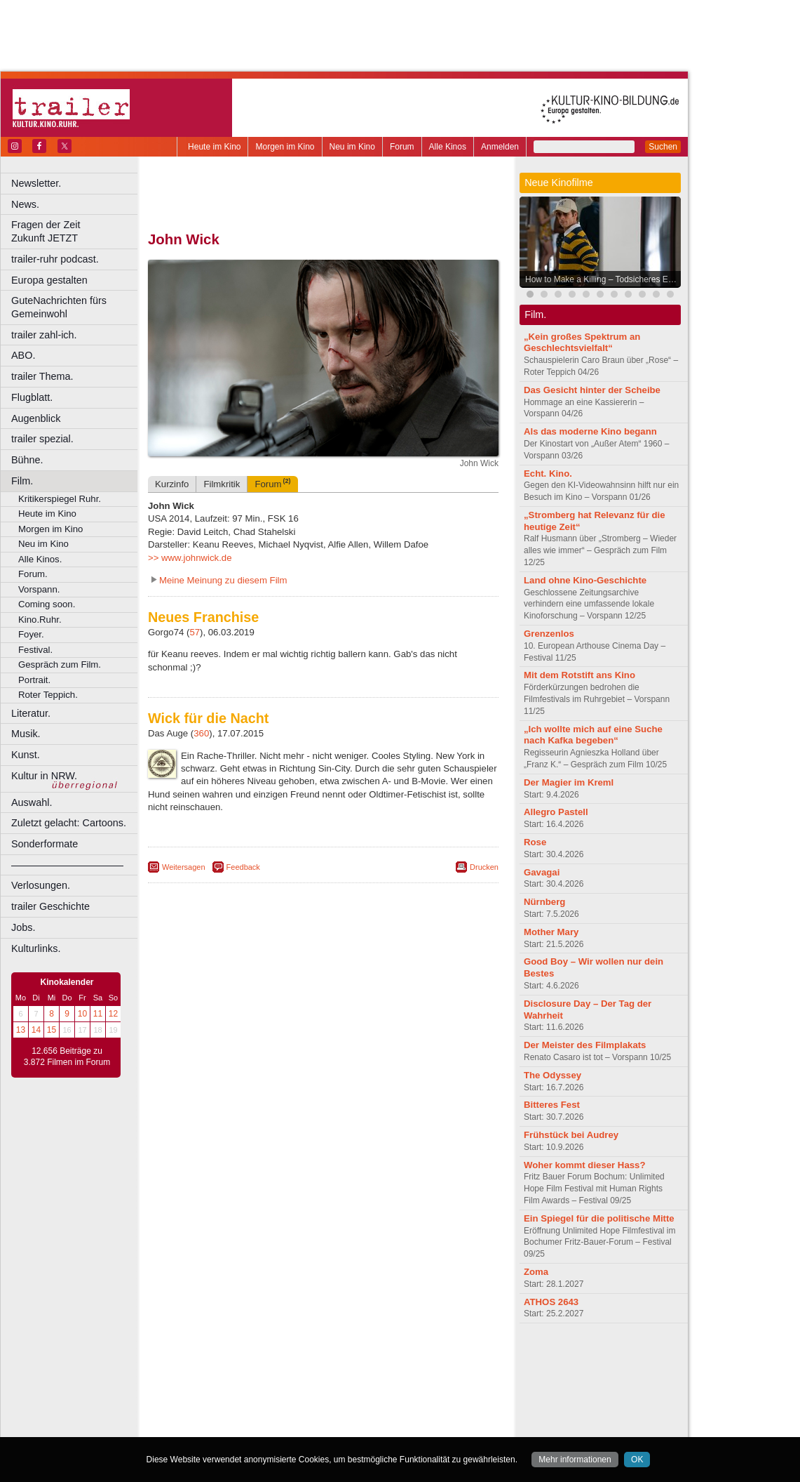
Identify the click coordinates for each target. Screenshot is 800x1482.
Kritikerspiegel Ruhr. (59, 499)
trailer (323, 1369)
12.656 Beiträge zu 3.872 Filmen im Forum (67, 1056)
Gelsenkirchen (302, 1393)
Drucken (484, 867)
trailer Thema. (42, 376)
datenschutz (365, 1357)
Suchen (663, 147)
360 (201, 733)
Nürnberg (544, 902)
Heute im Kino (214, 147)
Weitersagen (183, 867)
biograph (210, 1369)
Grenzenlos (549, 633)
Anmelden (500, 147)
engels (281, 1369)
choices (248, 1369)
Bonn (246, 1381)
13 (20, 1030)
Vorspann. (39, 589)
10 (82, 1014)
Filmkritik (221, 484)
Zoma (536, 1271)
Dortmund (341, 1381)
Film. (22, 481)
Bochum (216, 1381)
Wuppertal (381, 1416)
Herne (374, 1393)
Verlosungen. (40, 885)
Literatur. (30, 713)
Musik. (26, 733)
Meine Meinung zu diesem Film (223, 580)
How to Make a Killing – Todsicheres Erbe (602, 279)
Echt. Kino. (548, 473)
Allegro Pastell (556, 812)
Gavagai (542, 872)
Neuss (353, 1404)
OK (637, 1459)
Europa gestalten (49, 280)
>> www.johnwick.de (189, 558)
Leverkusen (250, 1404)
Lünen (287, 1404)
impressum (315, 1357)
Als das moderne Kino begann (590, 431)
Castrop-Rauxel (289, 1381)
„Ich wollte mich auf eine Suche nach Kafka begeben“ (593, 735)
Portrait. (34, 680)
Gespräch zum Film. (59, 664)
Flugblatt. (32, 397)
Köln (424, 1393)
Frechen (255, 1393)
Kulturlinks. (35, 948)
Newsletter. (36, 183)
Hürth (401, 1393)
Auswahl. (31, 802)
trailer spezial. (42, 438)
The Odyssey (552, 1075)
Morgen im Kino (284, 147)
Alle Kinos (447, 147)
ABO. (23, 355)
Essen (223, 1393)
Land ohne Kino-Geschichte (585, 580)
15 (51, 1030)
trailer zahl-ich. (44, 334)
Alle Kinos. (40, 559)
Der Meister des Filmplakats (585, 1045)
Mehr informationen (574, 1459)
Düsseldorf (385, 1381)
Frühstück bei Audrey (571, 1135)
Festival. (35, 649)
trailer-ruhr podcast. (55, 259)
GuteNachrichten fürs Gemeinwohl (59, 307)
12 (113, 1014)
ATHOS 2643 (551, 1302)
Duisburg (427, 1381)
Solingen (327, 1416)
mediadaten (437, 1357)
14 (36, 1030)
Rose (535, 842)
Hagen (346, 1393)
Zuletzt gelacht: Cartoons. (68, 822)
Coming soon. (46, 604)
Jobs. (23, 927)
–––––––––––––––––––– (67, 865)
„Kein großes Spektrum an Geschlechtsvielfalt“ (582, 342)
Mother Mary (551, 932)
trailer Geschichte (50, 906)
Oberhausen (393, 1404)
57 (194, 632)
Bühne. (27, 459)
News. (25, 204)
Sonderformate (44, 843)
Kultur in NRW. (44, 775)
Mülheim (320, 1404)
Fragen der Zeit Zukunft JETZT (76, 231)
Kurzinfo (172, 484)
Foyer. (31, 634)
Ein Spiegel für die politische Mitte (599, 1218)
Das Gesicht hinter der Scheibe (592, 390)
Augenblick (35, 418)
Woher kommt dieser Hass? (584, 1165)
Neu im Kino (352, 147)
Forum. (33, 574)
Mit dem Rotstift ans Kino (579, 675)
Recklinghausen (276, 1416)
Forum (402, 147)
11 (97, 1014)
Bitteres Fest (552, 1104)
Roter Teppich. (48, 694)
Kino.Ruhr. (40, 619)
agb (402, 1357)
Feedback (243, 867)
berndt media (262, 1357)
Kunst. (25, 754)
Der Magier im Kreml (568, 782)
